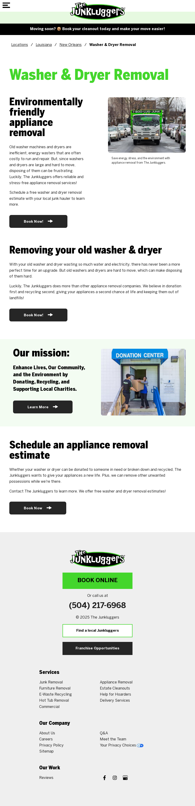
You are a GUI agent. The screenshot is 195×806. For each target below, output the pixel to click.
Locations (19, 44)
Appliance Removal (116, 682)
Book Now (38, 508)
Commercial (49, 706)
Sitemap (46, 751)
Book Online (97, 580)
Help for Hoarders (115, 694)
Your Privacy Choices (121, 745)
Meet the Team (113, 739)
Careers (46, 739)
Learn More (43, 407)
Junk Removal (51, 682)
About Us (47, 733)
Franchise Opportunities (97, 648)
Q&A (104, 733)
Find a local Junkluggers (97, 630)
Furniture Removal (54, 688)
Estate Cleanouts (115, 688)
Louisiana (44, 44)
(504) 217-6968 (97, 605)
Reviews (46, 777)
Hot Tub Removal (54, 700)
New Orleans (70, 44)
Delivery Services (115, 700)
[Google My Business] (125, 778)
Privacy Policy (51, 745)
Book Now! (38, 221)
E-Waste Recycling (55, 694)
